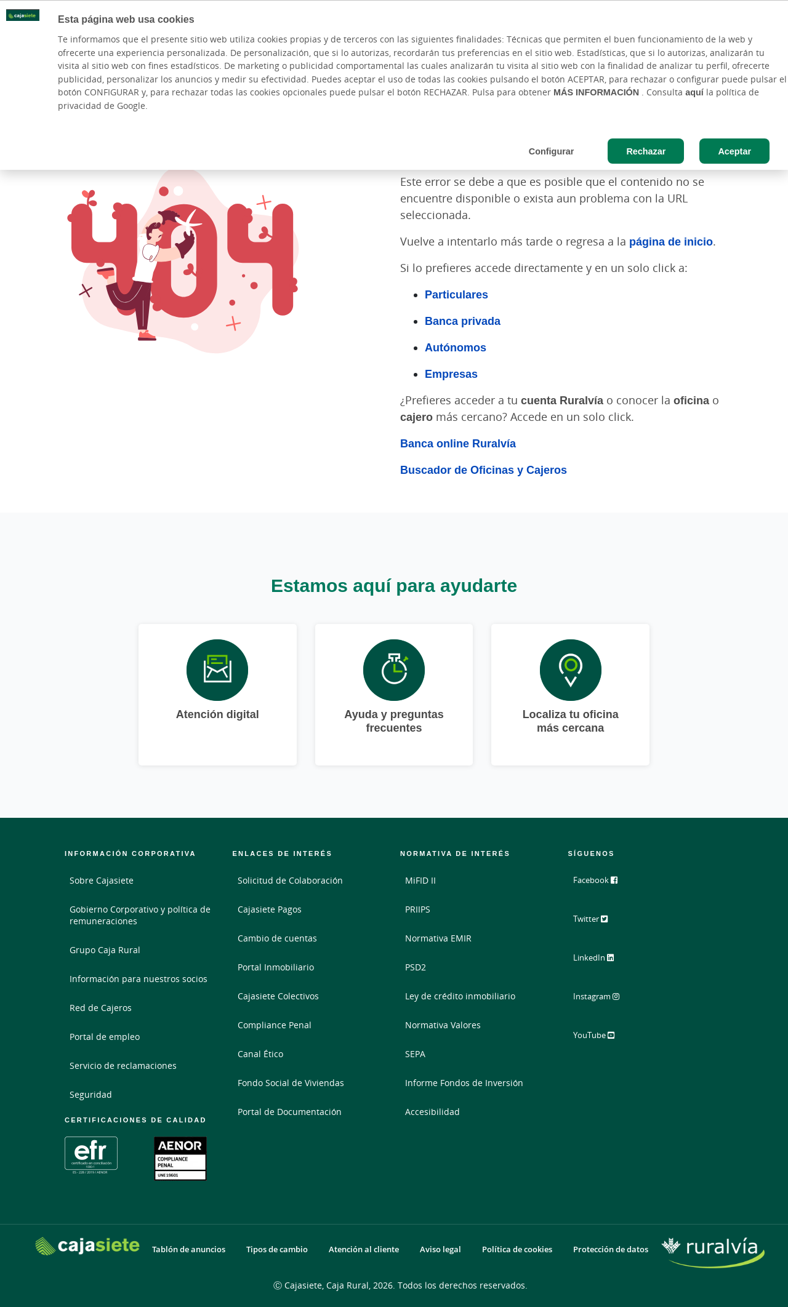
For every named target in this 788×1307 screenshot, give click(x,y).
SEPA (415, 1054)
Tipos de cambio (277, 1249)
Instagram (604, 999)
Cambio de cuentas (277, 938)
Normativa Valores (443, 1025)
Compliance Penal (275, 1025)
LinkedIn (601, 961)
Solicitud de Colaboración (290, 880)
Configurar (551, 151)
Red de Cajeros (101, 1007)
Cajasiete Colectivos (278, 996)
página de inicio (671, 241)
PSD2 (415, 967)
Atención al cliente (364, 1249)
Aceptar (734, 151)
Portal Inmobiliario (276, 967)
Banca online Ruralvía (458, 443)
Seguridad (91, 1094)
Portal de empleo (105, 1036)
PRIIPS (417, 909)
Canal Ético (260, 1054)
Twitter (598, 923)
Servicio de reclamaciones (123, 1065)
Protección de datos (610, 1249)
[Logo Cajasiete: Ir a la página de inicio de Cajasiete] (87, 1246)
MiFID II (420, 880)
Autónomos (455, 347)
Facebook (602, 884)
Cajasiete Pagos (270, 909)
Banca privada (463, 320)
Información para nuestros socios (138, 979)
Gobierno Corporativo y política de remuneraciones (140, 915)
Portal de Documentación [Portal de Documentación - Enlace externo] (290, 1111)
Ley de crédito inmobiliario (460, 996)
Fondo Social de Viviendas (291, 1083)
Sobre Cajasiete (102, 880)
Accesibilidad (432, 1111)
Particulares (456, 294)
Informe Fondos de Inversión (464, 1083)
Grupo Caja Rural (105, 950)
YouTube (601, 1037)
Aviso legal (440, 1249)
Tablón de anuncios (188, 1249)
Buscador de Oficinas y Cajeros (483, 469)
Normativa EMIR (438, 938)
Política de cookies (517, 1249)
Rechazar (645, 151)
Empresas (451, 373)
